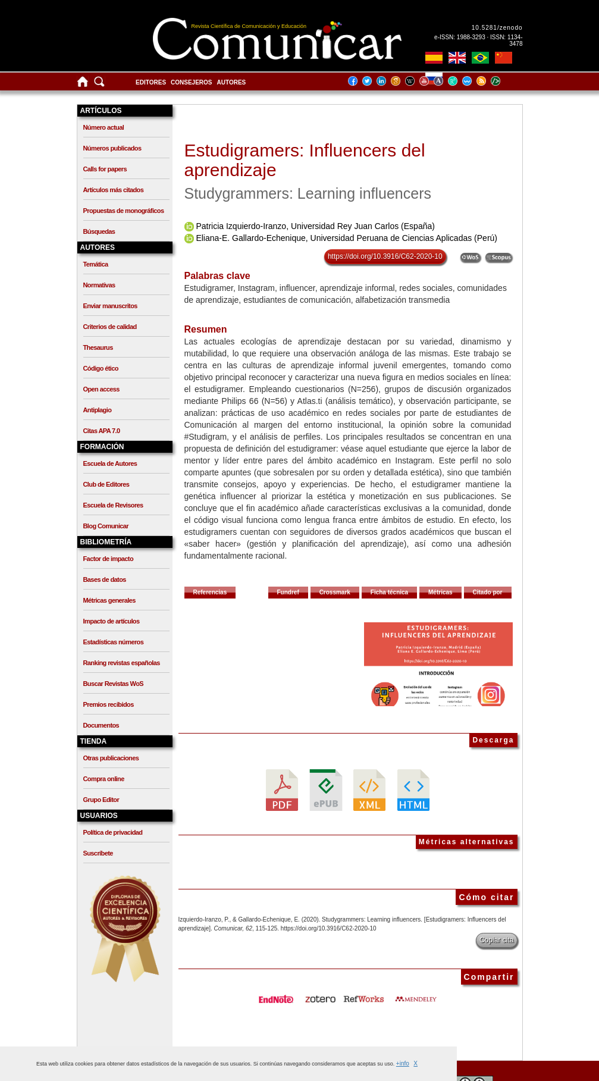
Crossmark (334, 592)
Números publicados (112, 148)
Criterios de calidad (110, 326)
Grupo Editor (101, 799)
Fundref (288, 592)
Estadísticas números (113, 642)
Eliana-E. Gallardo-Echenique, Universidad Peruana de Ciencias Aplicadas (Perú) (346, 238)
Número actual (103, 127)
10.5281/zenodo (497, 27)
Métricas (440, 592)
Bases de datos (104, 579)
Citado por (488, 592)
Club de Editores (106, 484)
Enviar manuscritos (110, 305)
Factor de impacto (108, 558)
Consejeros (191, 82)
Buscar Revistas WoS (113, 683)
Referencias (210, 592)
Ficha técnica (389, 592)
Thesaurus (98, 347)
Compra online (103, 778)
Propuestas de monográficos (123, 210)
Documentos (101, 725)
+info (402, 1063)
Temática (95, 264)
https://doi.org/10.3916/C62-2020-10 (385, 256)
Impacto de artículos (111, 621)
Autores (231, 82)
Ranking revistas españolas (121, 662)
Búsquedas (99, 231)
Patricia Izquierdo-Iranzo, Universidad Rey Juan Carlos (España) (315, 226)
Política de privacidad (113, 832)
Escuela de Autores (110, 463)
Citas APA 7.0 (101, 430)
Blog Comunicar (106, 525)
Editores (151, 82)
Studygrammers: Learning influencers (307, 193)
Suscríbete (98, 853)
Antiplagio (97, 409)
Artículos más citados (113, 189)
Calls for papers (105, 169)
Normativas (99, 285)
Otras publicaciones (111, 758)
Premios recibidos (108, 704)
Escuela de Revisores (113, 505)
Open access (101, 389)
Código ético (100, 368)
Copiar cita (496, 940)
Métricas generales (109, 600)
